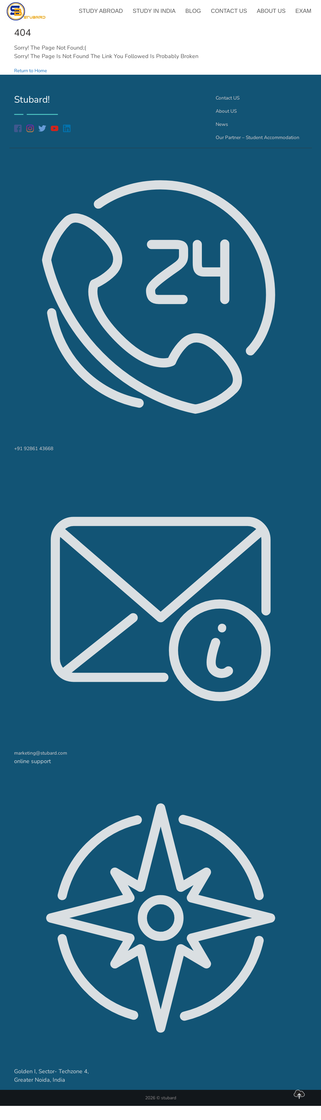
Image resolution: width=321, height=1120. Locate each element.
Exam (304, 14)
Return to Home (34, 76)
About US (271, 14)
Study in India (155, 14)
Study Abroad (103, 14)
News (223, 129)
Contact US (230, 14)
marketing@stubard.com (45, 767)
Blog (195, 14)
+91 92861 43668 (38, 462)
